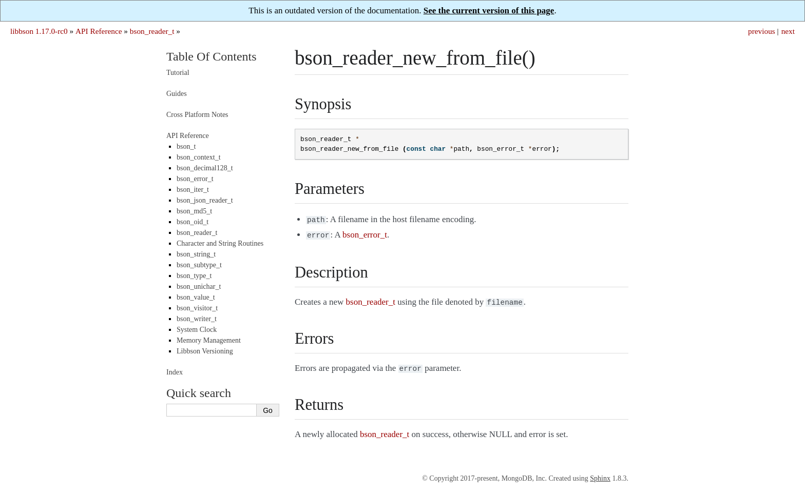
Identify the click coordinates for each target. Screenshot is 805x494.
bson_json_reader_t (205, 200)
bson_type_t (194, 276)
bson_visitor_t (197, 308)
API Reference (98, 31)
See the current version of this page (489, 10)
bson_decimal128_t (205, 168)
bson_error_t (195, 179)
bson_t (186, 146)
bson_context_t (199, 157)
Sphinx (600, 474)
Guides (176, 93)
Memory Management (209, 340)
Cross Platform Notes (197, 114)
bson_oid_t (192, 222)
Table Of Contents (211, 56)
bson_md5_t (194, 211)
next (788, 31)
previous (761, 31)
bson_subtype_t (199, 265)
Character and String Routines (220, 243)
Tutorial (177, 72)
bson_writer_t (197, 319)
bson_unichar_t (199, 286)
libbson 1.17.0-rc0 (39, 31)
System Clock (197, 329)
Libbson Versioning (205, 351)
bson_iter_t (193, 189)
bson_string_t (196, 254)
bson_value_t (196, 297)
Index (174, 372)
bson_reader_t (152, 31)
